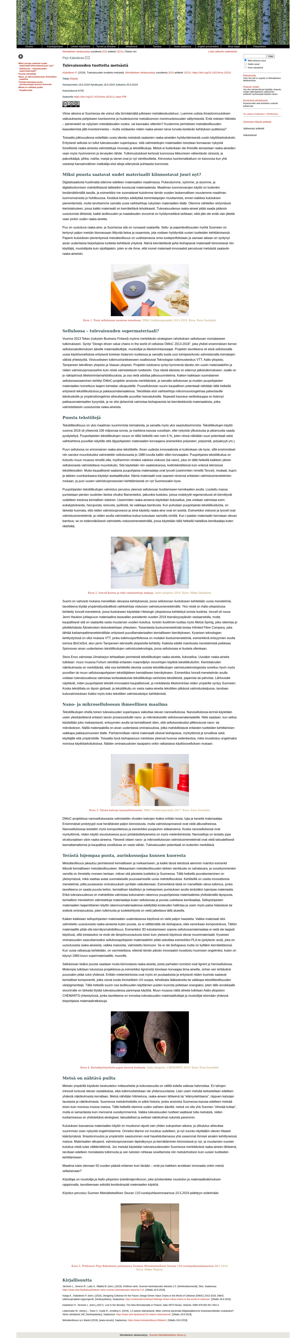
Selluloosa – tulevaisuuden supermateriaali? (33, 69)
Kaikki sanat (253, 64)
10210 (120, 51)
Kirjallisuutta (25, 90)
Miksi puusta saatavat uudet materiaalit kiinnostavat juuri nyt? (36, 64)
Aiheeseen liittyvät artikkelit (257, 122)
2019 (104, 51)
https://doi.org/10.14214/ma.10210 (211, 72)
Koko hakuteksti (255, 67)
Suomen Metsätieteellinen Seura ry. (167, 1335)
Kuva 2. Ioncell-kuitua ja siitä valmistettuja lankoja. (121, 592)
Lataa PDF (121, 96)
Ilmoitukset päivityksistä (255, 100)
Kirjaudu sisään (251, 87)
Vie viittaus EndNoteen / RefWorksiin (260, 114)
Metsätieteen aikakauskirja (76, 51)
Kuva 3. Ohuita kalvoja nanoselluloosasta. (116, 810)
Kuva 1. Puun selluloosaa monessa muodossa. (112, 320)
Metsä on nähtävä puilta (31, 87)
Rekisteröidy (249, 75)
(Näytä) (74, 78)
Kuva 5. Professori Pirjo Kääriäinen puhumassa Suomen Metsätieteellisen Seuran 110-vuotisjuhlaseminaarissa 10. (145, 1266)
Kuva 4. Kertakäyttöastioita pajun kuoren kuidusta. (113, 1067)
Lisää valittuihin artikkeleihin (222, 51)
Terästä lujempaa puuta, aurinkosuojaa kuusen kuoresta (35, 83)
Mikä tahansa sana (257, 60)
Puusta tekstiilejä (27, 74)
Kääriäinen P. (69, 72)
